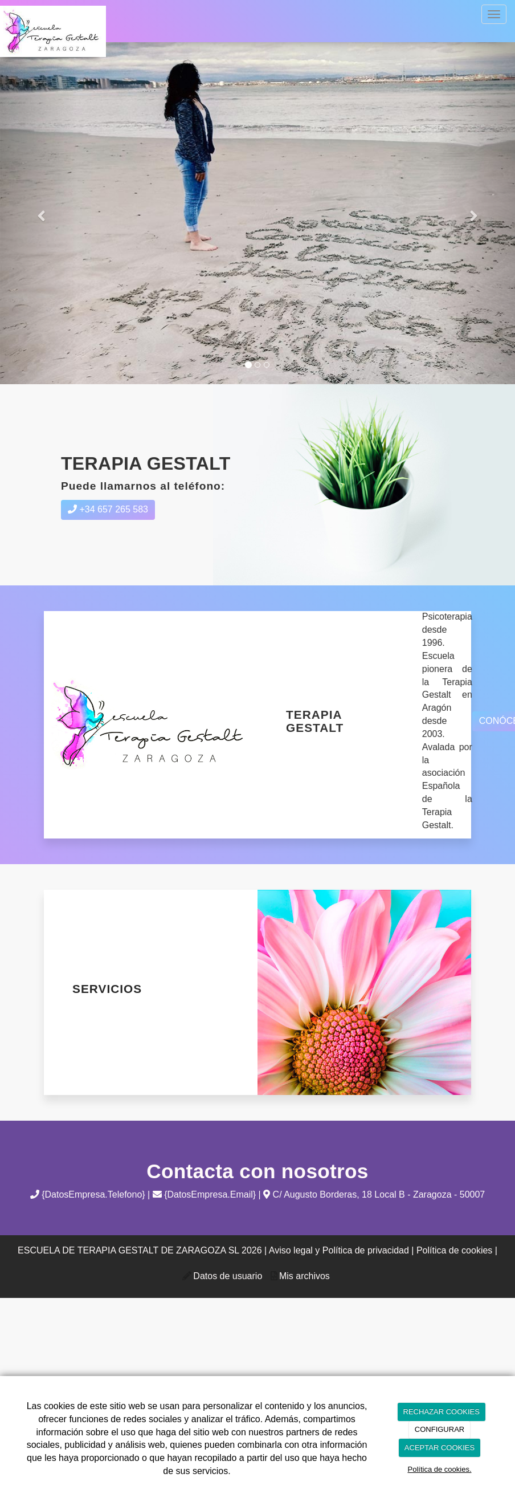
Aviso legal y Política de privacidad (339, 1250)
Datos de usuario (227, 1276)
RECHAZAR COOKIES (441, 1411)
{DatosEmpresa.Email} (204, 1194)
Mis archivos (304, 1276)
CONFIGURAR (439, 1429)
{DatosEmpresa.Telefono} (87, 1194)
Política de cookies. (439, 1469)
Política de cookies (454, 1250)
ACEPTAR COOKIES (439, 1447)
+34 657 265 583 (108, 509)
